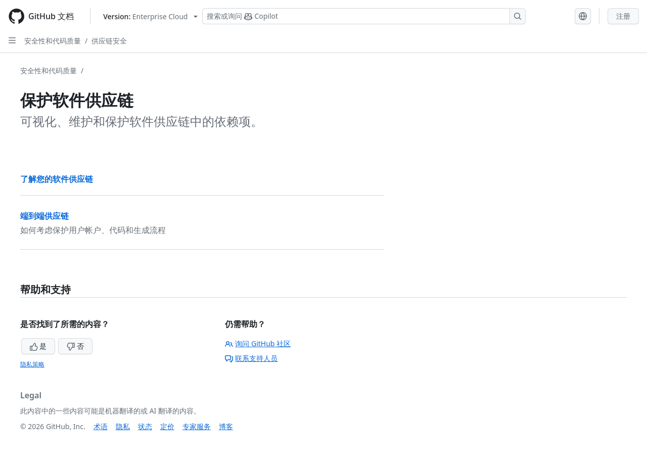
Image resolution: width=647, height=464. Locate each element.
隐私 (123, 426)
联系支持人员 (251, 358)
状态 (145, 426)
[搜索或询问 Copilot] (364, 16)
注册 (623, 16)
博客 (226, 426)
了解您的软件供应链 (56, 178)
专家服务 (196, 426)
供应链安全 (109, 40)
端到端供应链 (44, 215)
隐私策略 (32, 364)
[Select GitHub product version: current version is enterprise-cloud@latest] (150, 16)
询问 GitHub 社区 (258, 343)
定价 (167, 426)
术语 (101, 426)
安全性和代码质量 (52, 40)
